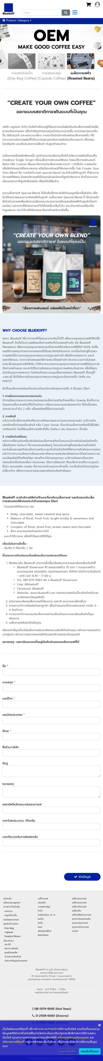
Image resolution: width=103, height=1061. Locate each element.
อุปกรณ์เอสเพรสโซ (81, 918)
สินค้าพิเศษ (43, 935)
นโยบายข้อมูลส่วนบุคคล (15, 960)
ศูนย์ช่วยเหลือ (11, 952)
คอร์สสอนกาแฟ (11, 919)
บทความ (8, 911)
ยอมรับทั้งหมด (90, 1051)
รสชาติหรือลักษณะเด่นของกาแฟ (22, 804)
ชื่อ (5, 666)
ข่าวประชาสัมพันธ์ (12, 956)
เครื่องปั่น (76, 910)
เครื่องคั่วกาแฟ (79, 906)
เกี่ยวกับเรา (8, 940)
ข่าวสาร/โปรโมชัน (11, 906)
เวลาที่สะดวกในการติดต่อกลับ (20, 837)
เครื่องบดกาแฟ (79, 902)
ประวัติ (7, 944)
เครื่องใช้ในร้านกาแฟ (81, 914)
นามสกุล (8, 682)
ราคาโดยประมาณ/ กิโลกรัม (18, 821)
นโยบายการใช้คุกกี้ (13, 1042)
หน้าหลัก (7, 898)
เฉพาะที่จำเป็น (68, 1051)
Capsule (8, 932)
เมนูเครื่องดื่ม (10, 915)
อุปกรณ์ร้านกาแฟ (80, 927)
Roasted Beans (12, 936)
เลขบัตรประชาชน (13, 715)
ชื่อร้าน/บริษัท (10, 747)
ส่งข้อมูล (82, 876)
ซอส (40, 927)
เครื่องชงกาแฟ (79, 898)
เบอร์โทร (8, 698)
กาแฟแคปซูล (44, 906)
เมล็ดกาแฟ (43, 898)
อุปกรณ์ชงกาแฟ (80, 922)
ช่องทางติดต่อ (11, 948)
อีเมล (6, 731)
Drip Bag (9, 928)
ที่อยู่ (5, 763)
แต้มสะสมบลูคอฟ (11, 902)
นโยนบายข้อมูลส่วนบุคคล (73, 1037)
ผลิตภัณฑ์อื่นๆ (45, 931)
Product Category (16, 20)
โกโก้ (40, 910)
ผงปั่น (41, 918)
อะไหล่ (75, 931)
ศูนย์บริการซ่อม (10, 923)
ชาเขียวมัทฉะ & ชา (46, 914)
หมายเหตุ (8, 784)
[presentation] (33, 863)
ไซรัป (40, 922)
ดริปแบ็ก (42, 902)
